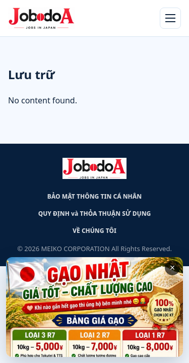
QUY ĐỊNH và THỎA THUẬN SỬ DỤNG (94, 213)
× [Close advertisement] (172, 268)
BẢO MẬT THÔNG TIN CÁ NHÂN (94, 196)
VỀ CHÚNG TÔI (94, 230)
